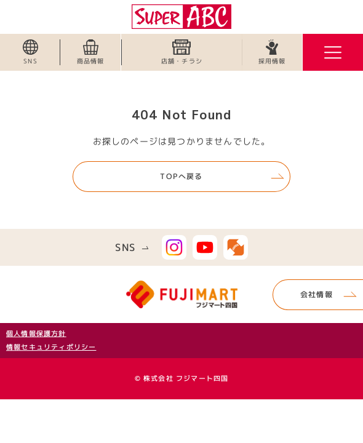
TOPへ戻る (181, 176)
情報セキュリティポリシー (51, 347)
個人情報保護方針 (36, 333)
